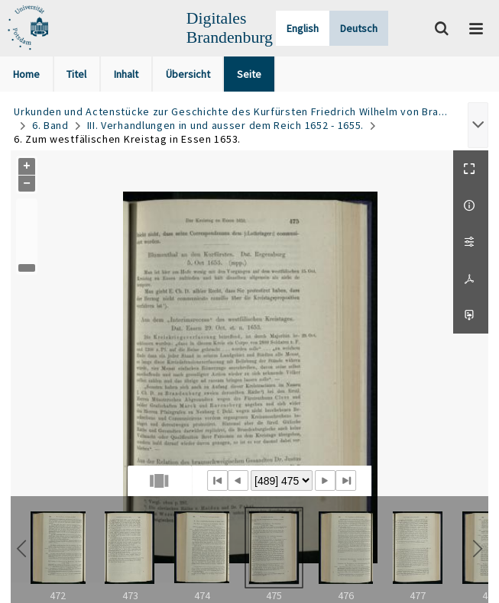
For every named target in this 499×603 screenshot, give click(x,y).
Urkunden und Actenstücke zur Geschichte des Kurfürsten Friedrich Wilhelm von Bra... (230, 111)
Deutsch (358, 28)
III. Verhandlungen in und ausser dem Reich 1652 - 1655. (226, 125)
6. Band (50, 125)
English (303, 28)
